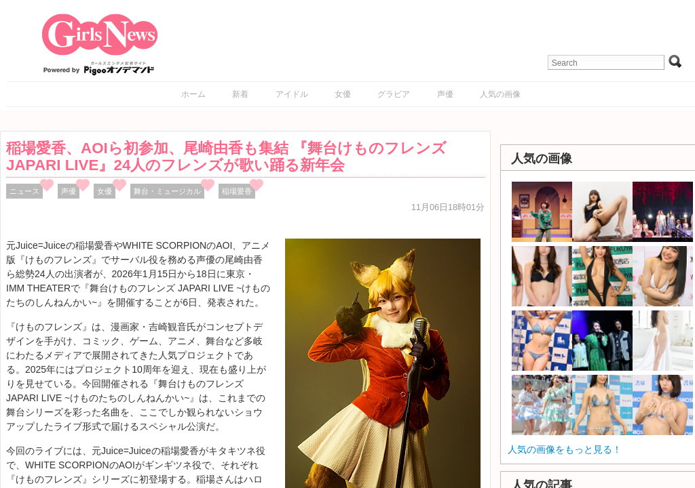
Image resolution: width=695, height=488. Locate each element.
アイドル (292, 94)
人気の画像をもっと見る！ (565, 449)
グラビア (393, 94)
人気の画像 (500, 94)
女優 (343, 94)
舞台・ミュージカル (167, 191)
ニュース (24, 191)
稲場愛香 (237, 191)
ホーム (193, 94)
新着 (240, 94)
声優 (445, 94)
